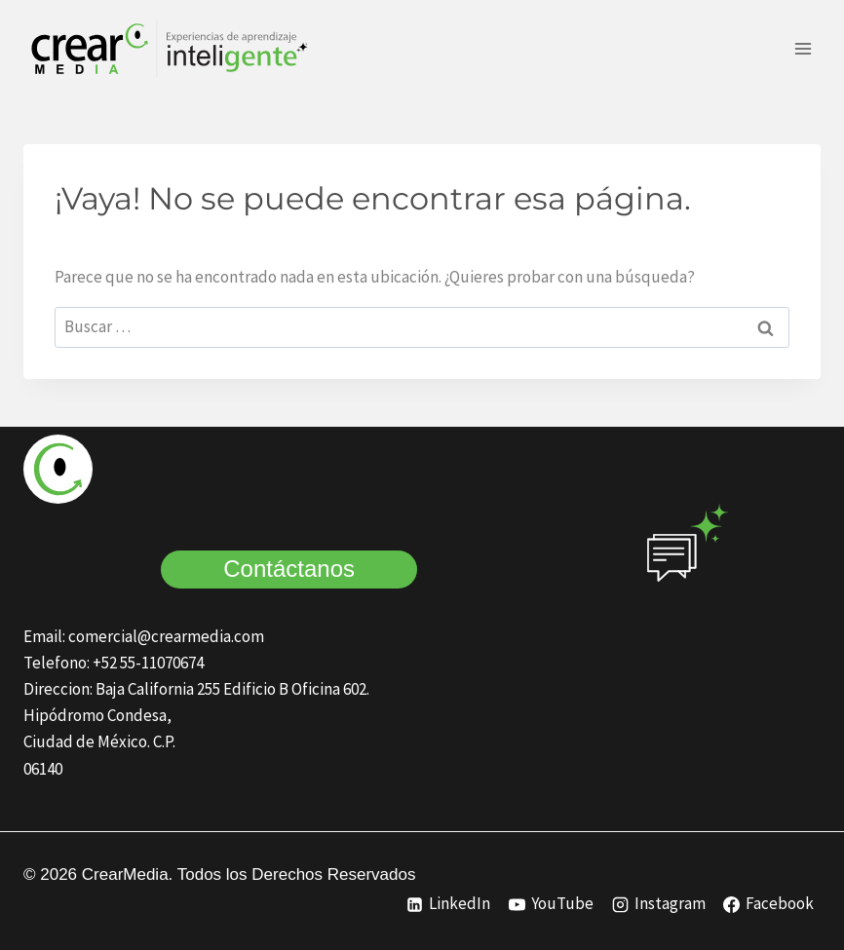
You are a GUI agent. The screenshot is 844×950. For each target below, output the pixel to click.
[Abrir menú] (803, 48)
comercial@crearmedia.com (166, 636)
